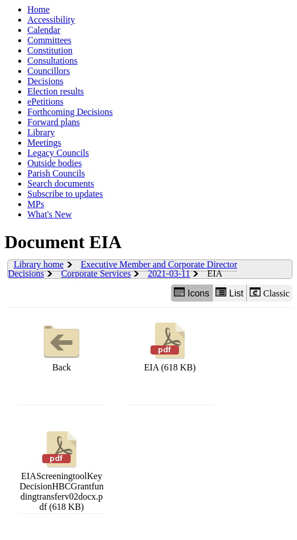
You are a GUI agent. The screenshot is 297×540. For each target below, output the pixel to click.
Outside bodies (54, 163)
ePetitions (45, 101)
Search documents (60, 183)
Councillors (48, 71)
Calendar (43, 30)
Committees (49, 40)
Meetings (44, 142)
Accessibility (51, 19)
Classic (270, 292)
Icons (191, 292)
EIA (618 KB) (170, 345)
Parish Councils (56, 173)
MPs (35, 204)
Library (41, 132)
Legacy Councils (58, 153)
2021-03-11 (169, 273)
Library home (39, 264)
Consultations (52, 60)
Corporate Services (96, 273)
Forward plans (53, 122)
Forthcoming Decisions (70, 112)
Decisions (45, 81)
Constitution (49, 50)
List (229, 292)
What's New (49, 214)
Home (38, 9)
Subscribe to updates (65, 194)
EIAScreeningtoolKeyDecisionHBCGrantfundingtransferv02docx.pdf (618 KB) (61, 470)
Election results (55, 91)
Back (61, 345)
